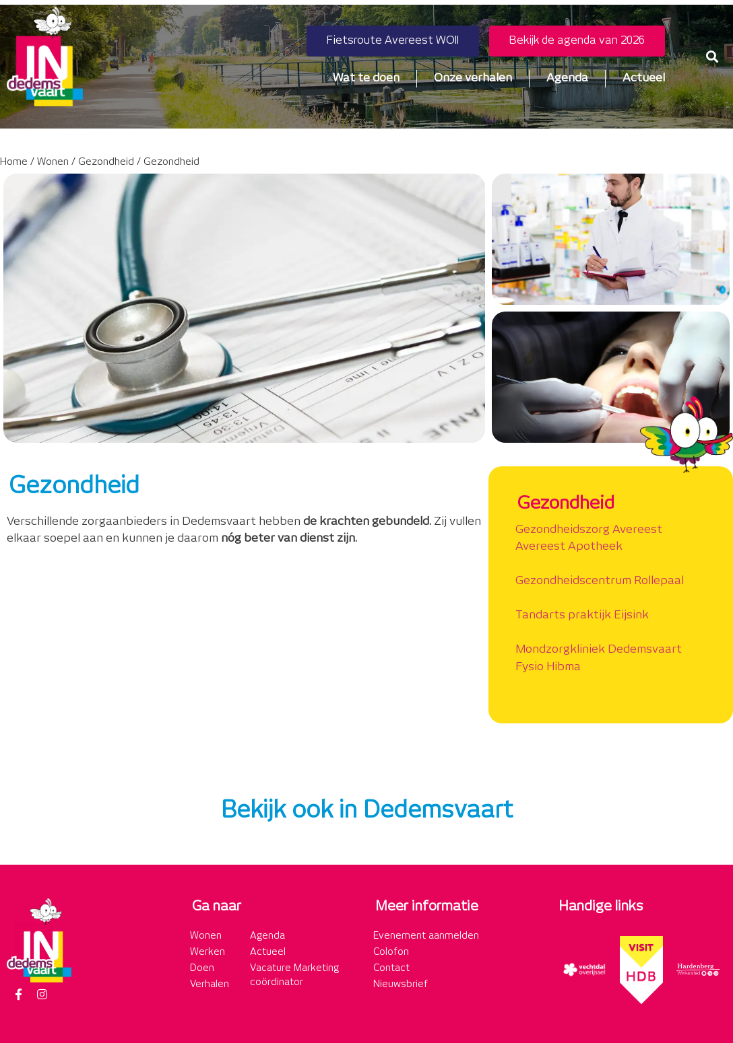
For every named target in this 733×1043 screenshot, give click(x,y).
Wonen (53, 162)
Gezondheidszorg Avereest (588, 529)
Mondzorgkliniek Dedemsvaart (598, 649)
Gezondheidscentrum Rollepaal (599, 580)
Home (14, 162)
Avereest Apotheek (569, 546)
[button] (712, 56)
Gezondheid (106, 162)
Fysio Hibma (548, 666)
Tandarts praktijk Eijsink (582, 615)
